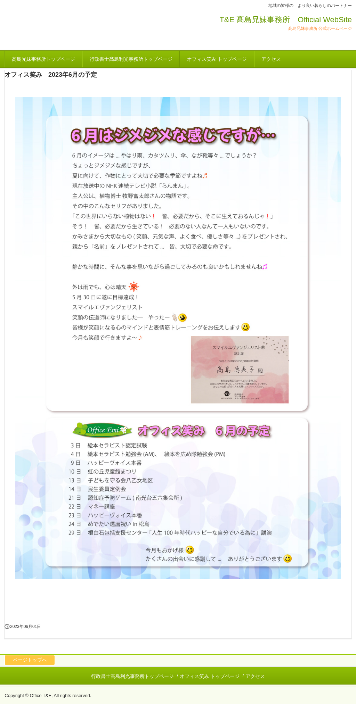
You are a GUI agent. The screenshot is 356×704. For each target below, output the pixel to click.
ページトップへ (30, 660)
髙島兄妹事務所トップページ (43, 59)
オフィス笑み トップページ (217, 59)
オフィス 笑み (46, 28)
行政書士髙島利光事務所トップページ (131, 59)
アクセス (271, 59)
